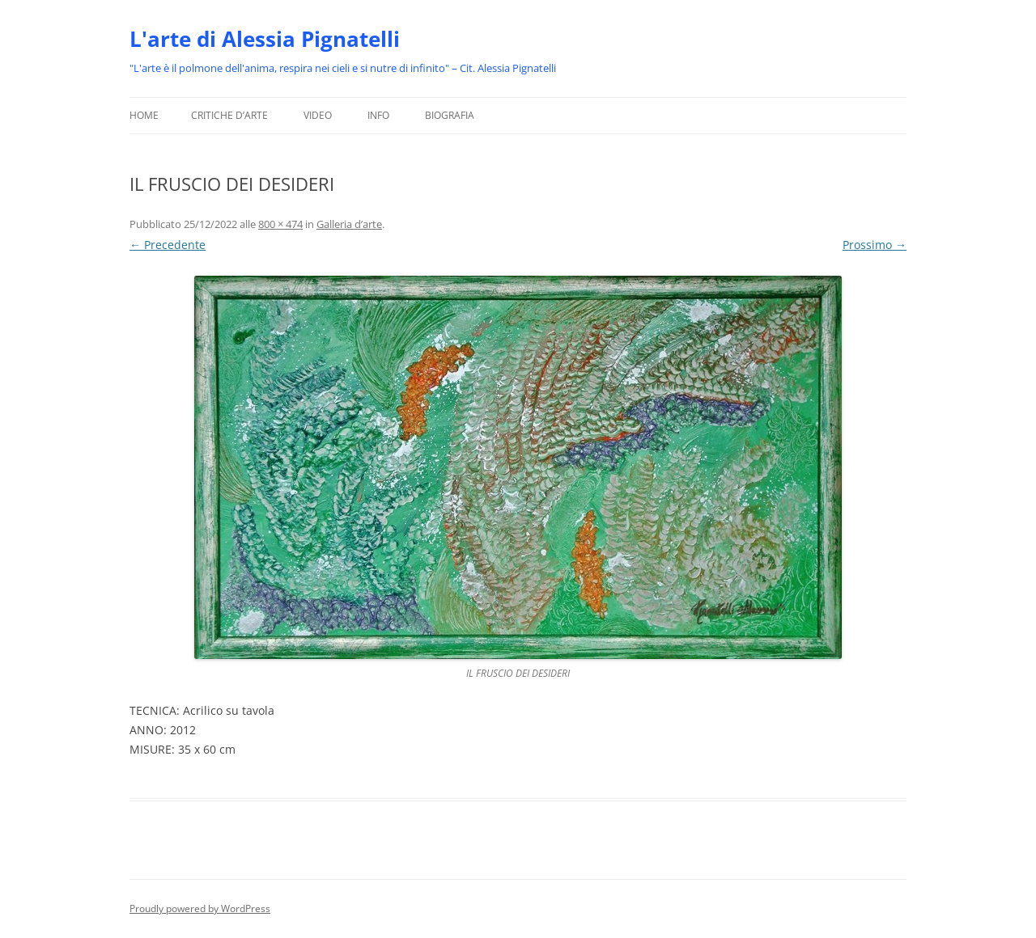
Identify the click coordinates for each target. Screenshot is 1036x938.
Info (378, 115)
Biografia (449, 115)
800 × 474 (280, 224)
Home (144, 115)
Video (318, 115)
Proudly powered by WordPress (200, 908)
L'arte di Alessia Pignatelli (265, 38)
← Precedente (168, 244)
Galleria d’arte (349, 224)
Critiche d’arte (229, 115)
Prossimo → (874, 244)
